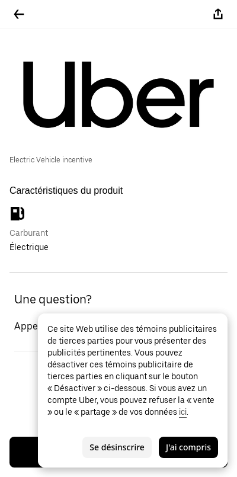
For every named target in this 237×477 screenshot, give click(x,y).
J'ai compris (188, 447)
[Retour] (19, 14)
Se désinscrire (117, 447)
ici (183, 412)
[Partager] (218, 14)
